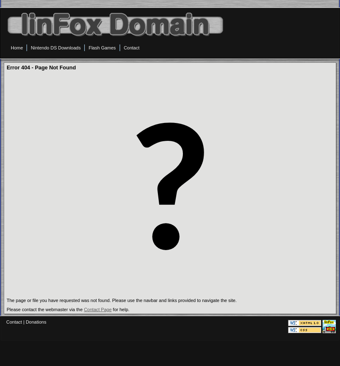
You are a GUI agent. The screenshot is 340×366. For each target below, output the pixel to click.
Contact (14, 321)
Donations (36, 321)
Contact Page (98, 309)
